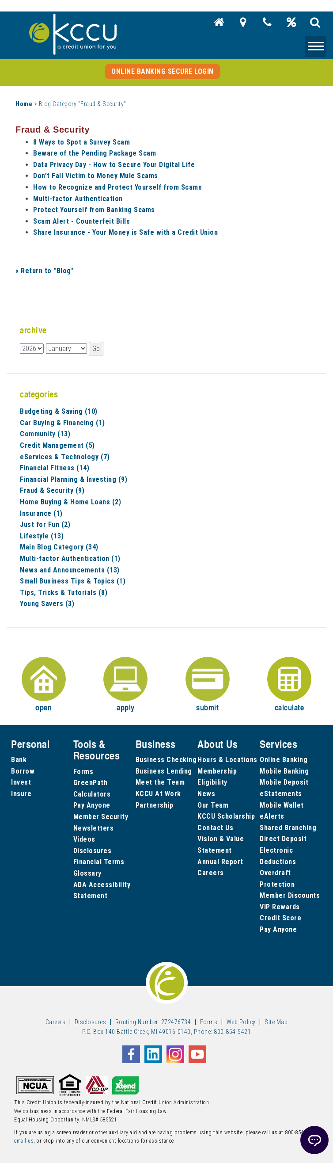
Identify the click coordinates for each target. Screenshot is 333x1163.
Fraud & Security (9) (52, 490)
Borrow (22, 771)
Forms (83, 771)
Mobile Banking (284, 771)
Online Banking (283, 759)
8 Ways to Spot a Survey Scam (81, 142)
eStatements (281, 793)
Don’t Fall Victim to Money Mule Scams (95, 176)
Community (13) (45, 434)
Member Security (101, 816)
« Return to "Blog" (44, 271)
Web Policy (241, 1022)
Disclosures (92, 851)
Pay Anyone (91, 805)
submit (207, 685)
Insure (21, 793)
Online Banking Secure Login (162, 71)
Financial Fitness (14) (54, 468)
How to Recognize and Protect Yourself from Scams (117, 187)
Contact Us (215, 828)
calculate (289, 685)
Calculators (92, 794)
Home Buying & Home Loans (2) (70, 502)
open (44, 685)
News (206, 793)
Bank (18, 759)
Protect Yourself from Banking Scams (94, 210)
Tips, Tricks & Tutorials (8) (63, 592)
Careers (210, 873)
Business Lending (164, 771)
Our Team (212, 805)
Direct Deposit (283, 839)
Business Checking (166, 759)
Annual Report (220, 862)
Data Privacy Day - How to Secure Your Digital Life (114, 164)
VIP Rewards (280, 907)
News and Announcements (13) (70, 570)
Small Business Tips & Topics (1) (72, 581)
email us (24, 1141)
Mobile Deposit (284, 782)
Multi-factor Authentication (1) (70, 558)
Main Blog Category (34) (59, 547)
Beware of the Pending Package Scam (94, 153)
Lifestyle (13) (42, 536)
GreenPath (90, 782)
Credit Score (280, 918)
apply (125, 685)
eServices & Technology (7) (65, 457)
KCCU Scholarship (226, 816)
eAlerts (272, 816)
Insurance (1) (41, 513)
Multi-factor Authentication (78, 198)
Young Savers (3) (47, 603)
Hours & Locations (227, 759)
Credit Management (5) (57, 445)
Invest (21, 782)
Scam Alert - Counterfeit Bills (81, 221)
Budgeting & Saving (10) (59, 411)
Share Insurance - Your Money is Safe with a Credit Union (125, 232)
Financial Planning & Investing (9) (73, 479)
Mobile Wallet (282, 805)
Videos (84, 839)
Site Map (276, 1022)
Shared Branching (288, 828)
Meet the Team (160, 782)
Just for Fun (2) (45, 524)
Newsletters (93, 828)
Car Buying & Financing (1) (62, 423)
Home (23, 103)
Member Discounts (290, 895)
